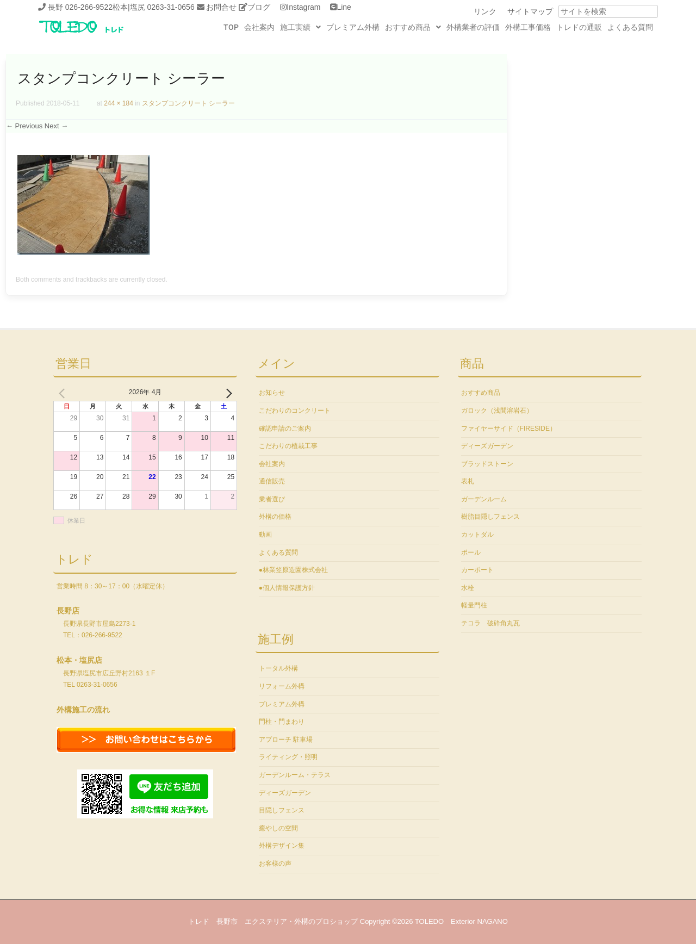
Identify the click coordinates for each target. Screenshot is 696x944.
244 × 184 (118, 103)
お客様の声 (275, 863)
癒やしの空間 (278, 828)
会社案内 (259, 27)
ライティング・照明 (288, 757)
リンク (485, 11)
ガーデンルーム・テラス (295, 775)
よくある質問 (630, 27)
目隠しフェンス (281, 810)
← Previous (24, 126)
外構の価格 (275, 516)
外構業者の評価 (473, 27)
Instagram (303, 7)
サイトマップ (530, 11)
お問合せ (221, 7)
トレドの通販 (579, 27)
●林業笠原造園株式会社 (293, 570)
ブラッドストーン (487, 464)
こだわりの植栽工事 (288, 446)
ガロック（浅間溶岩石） (497, 410)
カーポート (477, 570)
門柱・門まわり (281, 721)
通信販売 (272, 481)
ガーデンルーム (484, 499)
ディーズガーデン (285, 793)
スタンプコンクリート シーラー (188, 103)
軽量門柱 (474, 605)
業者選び (272, 499)
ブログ (258, 7)
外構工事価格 (528, 27)
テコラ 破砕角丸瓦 (490, 623)
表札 (467, 481)
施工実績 (300, 27)
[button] (300, 27)
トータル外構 (278, 668)
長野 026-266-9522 (80, 7)
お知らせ (272, 392)
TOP (231, 27)
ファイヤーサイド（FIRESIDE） (508, 428)
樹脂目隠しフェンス (490, 516)
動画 (265, 534)
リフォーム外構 (281, 686)
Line (344, 7)
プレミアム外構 (353, 27)
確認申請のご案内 (285, 428)
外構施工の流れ (83, 709)
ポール (471, 552)
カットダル (477, 534)
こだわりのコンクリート (295, 410)
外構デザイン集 (281, 845)
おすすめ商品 (413, 27)
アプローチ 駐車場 (286, 739)
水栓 (467, 588)
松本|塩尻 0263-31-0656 (154, 7)
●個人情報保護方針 (287, 588)
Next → (56, 126)
